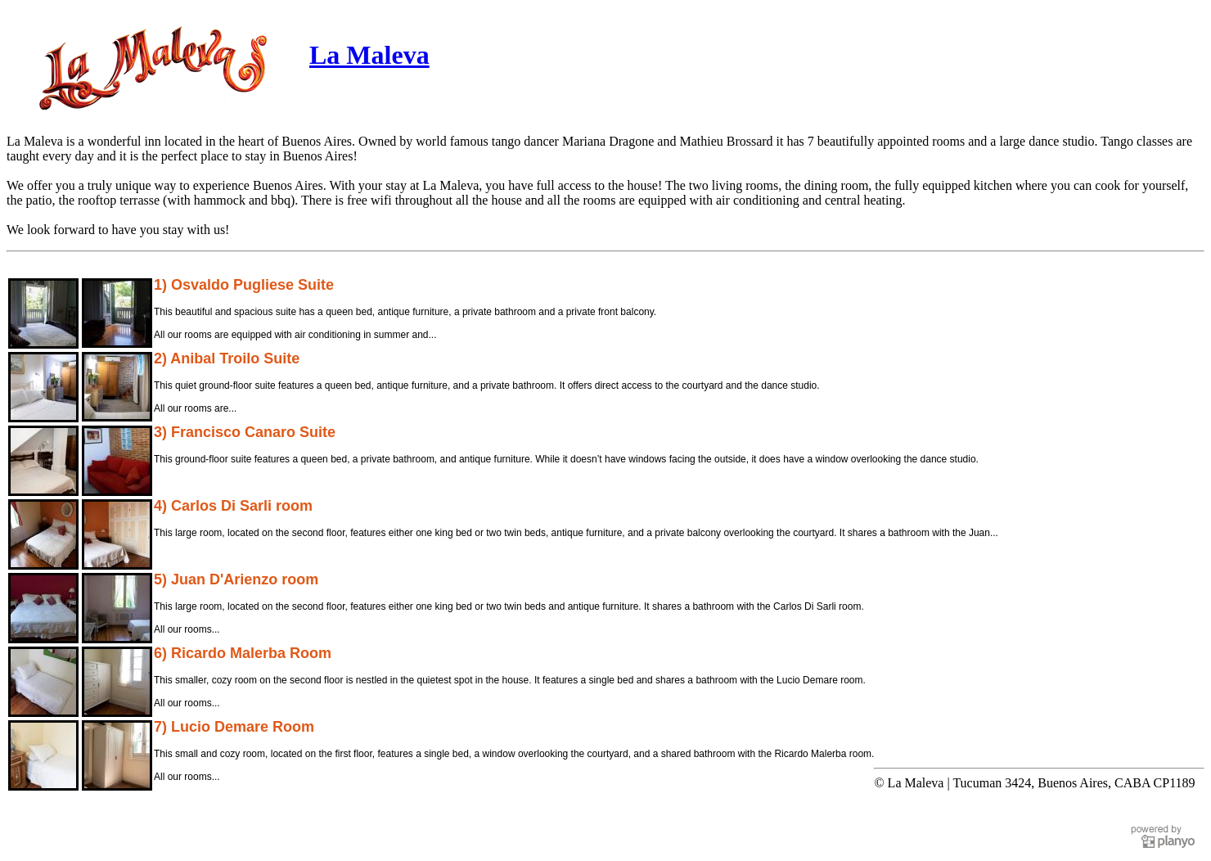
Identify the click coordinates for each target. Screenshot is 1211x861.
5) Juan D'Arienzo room (236, 579)
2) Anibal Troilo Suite (226, 358)
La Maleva (369, 55)
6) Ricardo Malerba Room (242, 653)
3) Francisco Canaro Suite (244, 432)
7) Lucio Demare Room (234, 727)
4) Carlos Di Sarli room (233, 506)
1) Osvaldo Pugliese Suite (244, 285)
